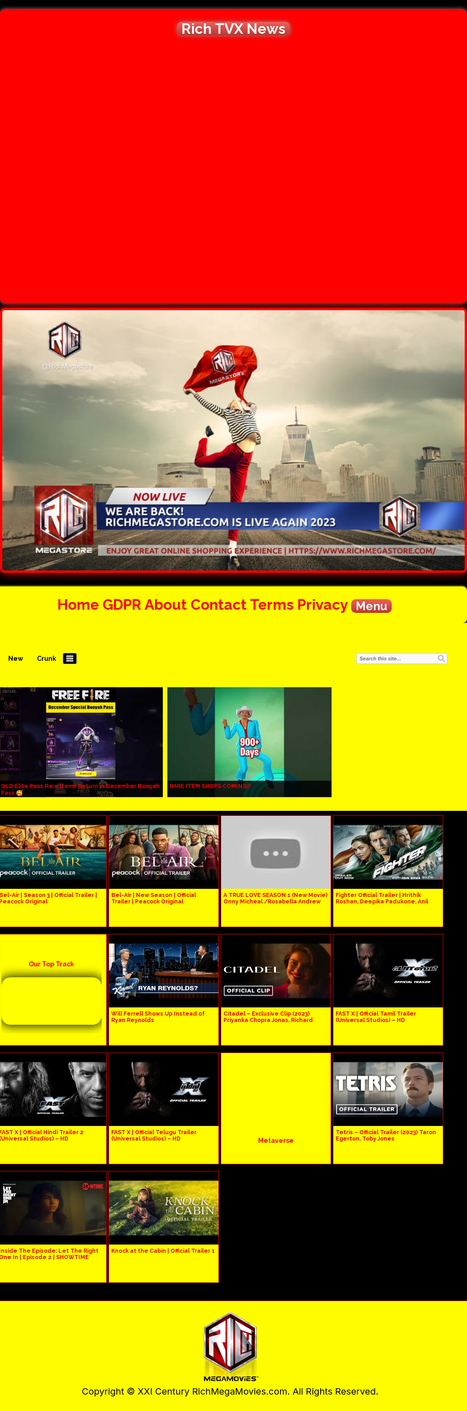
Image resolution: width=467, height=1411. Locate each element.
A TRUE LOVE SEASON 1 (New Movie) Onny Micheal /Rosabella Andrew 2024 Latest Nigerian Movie (275, 901)
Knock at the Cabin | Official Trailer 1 (163, 1251)
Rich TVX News (233, 29)
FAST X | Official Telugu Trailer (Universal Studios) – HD (154, 1135)
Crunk (46, 658)
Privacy (322, 604)
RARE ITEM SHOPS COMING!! (210, 786)
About (166, 604)
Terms (272, 604)
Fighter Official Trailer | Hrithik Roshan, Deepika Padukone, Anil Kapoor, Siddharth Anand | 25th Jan (386, 901)
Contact (219, 604)
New (15, 658)
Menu (371, 606)
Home (78, 604)
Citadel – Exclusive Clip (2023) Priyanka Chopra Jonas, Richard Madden (268, 1020)
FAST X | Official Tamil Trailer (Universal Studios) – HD (376, 1017)
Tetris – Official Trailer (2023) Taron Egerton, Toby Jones (386, 1135)
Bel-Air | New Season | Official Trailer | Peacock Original (153, 898)
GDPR (122, 604)
